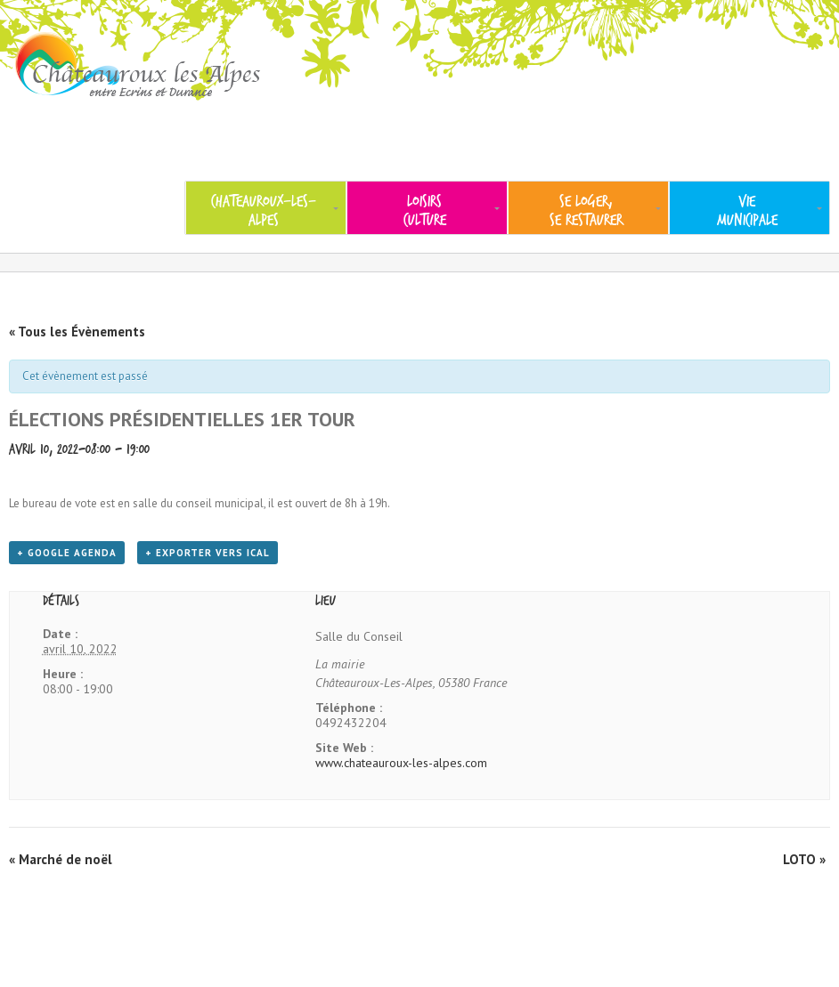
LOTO (804, 859)
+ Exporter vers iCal (207, 552)
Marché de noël (60, 859)
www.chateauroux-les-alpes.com (401, 763)
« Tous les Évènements (77, 331)
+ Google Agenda (67, 552)
